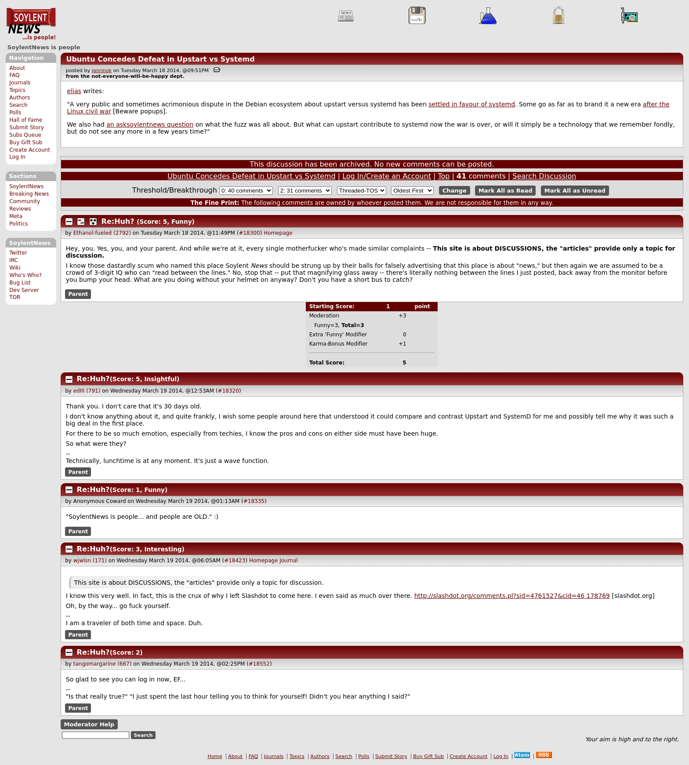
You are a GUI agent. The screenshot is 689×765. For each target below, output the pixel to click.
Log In (17, 157)
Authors (19, 98)
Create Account (29, 150)
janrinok (102, 70)
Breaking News (29, 194)
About (17, 68)
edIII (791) (87, 391)
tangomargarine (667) (102, 664)
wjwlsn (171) (90, 560)
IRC (13, 260)
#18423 (234, 560)
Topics (17, 90)
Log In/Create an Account (386, 176)
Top (444, 176)
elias (74, 91)
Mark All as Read (506, 190)
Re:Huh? (118, 221)
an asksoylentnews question (149, 124)
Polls (15, 112)
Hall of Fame (25, 120)
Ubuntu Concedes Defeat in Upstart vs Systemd (160, 59)
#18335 (254, 501)
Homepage (278, 233)
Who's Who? (25, 275)
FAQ (14, 75)
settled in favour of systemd (471, 104)
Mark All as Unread (575, 190)
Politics (18, 224)
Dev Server (24, 290)
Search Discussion (544, 176)
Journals (19, 83)
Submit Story (26, 127)
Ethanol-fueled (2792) (102, 233)
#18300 (249, 233)
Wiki (14, 268)
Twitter (18, 253)
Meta (15, 216)
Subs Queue (25, 135)
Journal (288, 560)
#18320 (228, 391)
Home (215, 756)
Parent (78, 294)
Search (18, 105)
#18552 (259, 664)
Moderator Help (89, 724)
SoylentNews (31, 24)
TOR (14, 297)
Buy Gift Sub (25, 142)
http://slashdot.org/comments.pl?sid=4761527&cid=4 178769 (512, 595)
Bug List (20, 283)
